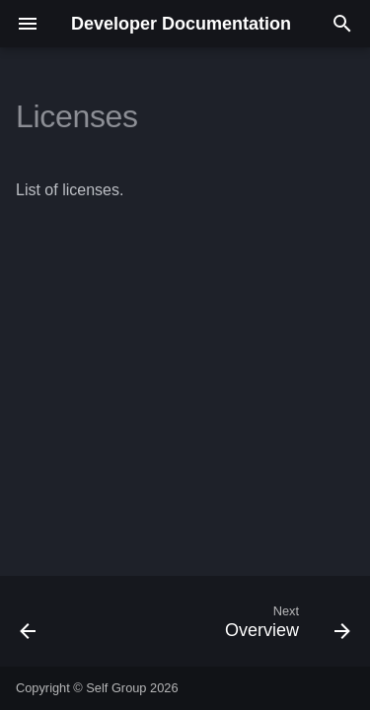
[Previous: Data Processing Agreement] (28, 627)
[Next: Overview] (284, 627)
